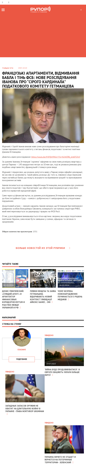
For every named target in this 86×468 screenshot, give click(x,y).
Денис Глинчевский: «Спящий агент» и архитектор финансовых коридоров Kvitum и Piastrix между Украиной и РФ (13, 299)
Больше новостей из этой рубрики (43, 248)
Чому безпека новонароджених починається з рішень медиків (70, 295)
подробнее (21, 359)
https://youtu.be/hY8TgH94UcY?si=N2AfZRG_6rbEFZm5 (55, 157)
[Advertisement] (43, 34)
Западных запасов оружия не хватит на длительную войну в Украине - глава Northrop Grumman (24, 409)
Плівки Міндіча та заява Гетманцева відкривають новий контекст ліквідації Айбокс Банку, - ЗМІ (43, 296)
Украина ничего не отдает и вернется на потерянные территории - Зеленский (60, 460)
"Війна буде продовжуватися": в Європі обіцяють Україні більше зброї (62, 372)
